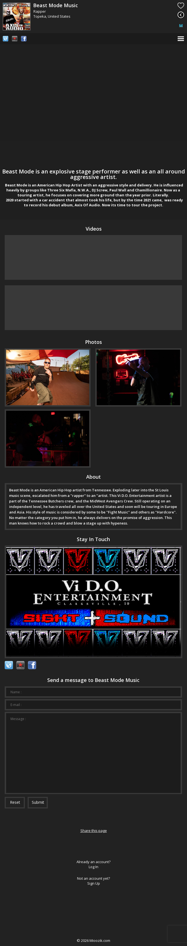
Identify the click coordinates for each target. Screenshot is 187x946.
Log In (93, 866)
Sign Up (93, 883)
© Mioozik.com (93, 940)
